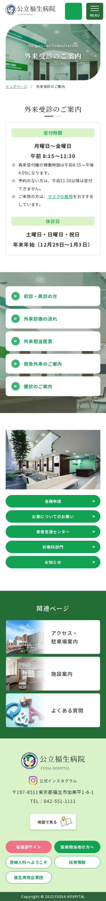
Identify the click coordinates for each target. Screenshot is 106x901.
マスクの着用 (60, 196)
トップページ (16, 86)
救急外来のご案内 (43, 363)
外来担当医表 (38, 341)
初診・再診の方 (40, 296)
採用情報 (77, 862)
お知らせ (53, 562)
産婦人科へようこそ (29, 862)
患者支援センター (53, 531)
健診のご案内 (38, 386)
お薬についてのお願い (53, 516)
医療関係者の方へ (77, 847)
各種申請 (53, 501)
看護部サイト (28, 847)
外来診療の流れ (40, 318)
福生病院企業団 (28, 877)
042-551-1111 (60, 801)
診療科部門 (52, 547)
